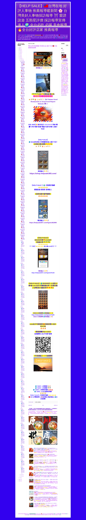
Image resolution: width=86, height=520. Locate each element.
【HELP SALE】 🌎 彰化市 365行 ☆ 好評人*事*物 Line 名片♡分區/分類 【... (22, 411)
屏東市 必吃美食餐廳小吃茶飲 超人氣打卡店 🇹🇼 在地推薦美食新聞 (22, 231)
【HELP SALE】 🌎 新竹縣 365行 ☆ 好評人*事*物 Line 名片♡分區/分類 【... (22, 360)
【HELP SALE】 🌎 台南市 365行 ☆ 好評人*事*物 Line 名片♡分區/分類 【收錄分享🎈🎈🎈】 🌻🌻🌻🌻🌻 (45, 504)
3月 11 (21, 476)
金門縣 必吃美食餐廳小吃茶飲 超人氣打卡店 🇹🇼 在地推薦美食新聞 (22, 74)
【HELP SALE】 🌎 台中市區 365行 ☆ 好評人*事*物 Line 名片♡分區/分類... (22, 390)
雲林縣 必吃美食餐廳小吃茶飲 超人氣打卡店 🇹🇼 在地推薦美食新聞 (22, 203)
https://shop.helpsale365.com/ (43, 173)
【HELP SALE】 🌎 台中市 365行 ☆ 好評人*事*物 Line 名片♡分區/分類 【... (22, 382)
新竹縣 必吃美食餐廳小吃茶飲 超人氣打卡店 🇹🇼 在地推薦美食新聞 (22, 147)
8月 (20, 53)
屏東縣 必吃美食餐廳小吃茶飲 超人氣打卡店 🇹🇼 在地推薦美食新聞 (22, 237)
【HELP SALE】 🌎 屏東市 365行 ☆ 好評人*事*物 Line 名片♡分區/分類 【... (22, 462)
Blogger (60, 514)
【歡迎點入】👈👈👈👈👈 (43, 68)
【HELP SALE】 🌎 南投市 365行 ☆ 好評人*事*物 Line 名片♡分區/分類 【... (22, 397)
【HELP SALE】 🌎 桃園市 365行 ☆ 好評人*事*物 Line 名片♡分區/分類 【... (22, 339)
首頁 (43, 405)
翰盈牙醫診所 (36, 491)
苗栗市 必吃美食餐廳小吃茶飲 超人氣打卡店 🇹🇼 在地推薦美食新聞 (22, 164)
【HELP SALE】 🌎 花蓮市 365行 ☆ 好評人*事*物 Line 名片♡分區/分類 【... (22, 288)
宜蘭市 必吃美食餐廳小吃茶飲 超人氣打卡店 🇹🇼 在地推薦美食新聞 (22, 108)
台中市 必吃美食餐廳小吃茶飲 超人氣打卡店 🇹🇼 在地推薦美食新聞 (22, 170)
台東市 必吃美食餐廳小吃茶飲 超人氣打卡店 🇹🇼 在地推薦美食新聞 (22, 86)
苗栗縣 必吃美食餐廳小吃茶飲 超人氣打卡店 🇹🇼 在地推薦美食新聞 (22, 158)
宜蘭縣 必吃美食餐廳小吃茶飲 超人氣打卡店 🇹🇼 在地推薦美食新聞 (22, 114)
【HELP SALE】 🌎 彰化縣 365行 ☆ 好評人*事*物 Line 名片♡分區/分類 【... (22, 419)
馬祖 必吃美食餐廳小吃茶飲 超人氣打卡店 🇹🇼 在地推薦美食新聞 (22, 63)
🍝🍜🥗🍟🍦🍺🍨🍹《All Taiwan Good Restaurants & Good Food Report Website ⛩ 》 (43, 102)
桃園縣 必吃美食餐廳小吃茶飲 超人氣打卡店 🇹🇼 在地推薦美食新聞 (22, 142)
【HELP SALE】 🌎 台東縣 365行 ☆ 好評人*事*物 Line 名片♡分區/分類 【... (22, 280)
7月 (20, 55)
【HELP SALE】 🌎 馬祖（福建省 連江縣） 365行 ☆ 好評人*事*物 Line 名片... (22, 244)
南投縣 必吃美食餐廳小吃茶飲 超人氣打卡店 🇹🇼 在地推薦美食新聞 (22, 186)
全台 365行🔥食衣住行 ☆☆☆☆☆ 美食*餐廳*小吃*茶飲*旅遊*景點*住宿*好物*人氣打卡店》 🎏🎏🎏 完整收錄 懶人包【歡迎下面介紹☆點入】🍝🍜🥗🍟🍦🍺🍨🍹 (46, 467)
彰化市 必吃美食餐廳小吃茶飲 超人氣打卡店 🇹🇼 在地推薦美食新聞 (22, 192)
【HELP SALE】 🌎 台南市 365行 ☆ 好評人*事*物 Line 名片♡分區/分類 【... (22, 448)
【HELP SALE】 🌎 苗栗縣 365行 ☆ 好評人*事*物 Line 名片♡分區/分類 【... (22, 375)
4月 (20, 56)
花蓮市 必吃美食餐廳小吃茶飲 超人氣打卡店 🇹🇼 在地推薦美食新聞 (22, 97)
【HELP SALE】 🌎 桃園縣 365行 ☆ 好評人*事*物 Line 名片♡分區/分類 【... (22, 346)
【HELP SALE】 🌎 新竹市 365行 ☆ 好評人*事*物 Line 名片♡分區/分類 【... (22, 353)
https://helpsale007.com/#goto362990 (43, 222)
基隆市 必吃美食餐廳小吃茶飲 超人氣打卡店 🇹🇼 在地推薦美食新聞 (22, 119)
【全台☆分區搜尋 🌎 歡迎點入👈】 (43, 316)
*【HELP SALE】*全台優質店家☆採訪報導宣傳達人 (65, 60)
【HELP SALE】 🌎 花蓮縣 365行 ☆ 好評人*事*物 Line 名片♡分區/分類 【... (22, 295)
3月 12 (21, 474)
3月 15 (21, 60)
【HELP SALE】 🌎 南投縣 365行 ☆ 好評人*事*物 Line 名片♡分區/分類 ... (22, 404)
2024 (20, 47)
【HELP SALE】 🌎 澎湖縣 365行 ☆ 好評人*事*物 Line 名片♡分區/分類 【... (22, 251)
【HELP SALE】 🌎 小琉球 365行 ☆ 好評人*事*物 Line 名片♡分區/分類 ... (22, 266)
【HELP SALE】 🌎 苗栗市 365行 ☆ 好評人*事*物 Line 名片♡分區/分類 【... (22, 368)
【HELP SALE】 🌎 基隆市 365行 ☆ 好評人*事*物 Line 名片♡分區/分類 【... (22, 317)
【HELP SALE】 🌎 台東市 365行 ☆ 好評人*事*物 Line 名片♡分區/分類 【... (22, 273)
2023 (20, 48)
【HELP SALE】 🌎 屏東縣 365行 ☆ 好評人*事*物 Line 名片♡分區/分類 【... (22, 470)
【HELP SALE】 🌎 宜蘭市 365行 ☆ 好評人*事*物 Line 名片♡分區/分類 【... (22, 302)
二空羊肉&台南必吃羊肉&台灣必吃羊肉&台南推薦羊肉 (42, 485)
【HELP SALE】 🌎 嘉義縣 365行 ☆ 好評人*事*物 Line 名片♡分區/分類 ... (22, 441)
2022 (20, 49)
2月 (20, 477)
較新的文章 (30, 405)
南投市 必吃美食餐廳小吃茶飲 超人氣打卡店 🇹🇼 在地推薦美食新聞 (22, 181)
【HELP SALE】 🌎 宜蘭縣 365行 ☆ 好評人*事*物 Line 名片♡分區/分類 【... (22, 310)
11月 (20, 52)
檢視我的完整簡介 (64, 95)
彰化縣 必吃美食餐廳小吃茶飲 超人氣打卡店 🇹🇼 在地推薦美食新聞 (22, 198)
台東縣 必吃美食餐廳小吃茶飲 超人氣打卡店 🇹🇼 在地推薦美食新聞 (22, 91)
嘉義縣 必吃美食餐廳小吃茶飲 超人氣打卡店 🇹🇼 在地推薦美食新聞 (22, 209)
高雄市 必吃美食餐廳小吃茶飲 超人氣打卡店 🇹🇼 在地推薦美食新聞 (22, 225)
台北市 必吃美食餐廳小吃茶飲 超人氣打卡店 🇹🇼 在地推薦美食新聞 (22, 130)
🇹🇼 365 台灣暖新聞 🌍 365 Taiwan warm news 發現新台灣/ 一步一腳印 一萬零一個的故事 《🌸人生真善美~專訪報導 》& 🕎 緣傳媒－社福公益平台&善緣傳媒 (46, 473)
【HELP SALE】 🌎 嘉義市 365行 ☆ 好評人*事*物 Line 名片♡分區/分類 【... (22, 433)
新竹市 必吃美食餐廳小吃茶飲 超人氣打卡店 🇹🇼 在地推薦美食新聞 (22, 153)
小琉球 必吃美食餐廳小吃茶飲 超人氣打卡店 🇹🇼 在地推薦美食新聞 (22, 80)
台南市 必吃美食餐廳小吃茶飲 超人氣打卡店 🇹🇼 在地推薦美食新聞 (44, 454)
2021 (20, 479)
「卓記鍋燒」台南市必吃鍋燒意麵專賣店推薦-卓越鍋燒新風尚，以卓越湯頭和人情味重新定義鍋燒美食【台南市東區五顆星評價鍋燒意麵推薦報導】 (45, 497)
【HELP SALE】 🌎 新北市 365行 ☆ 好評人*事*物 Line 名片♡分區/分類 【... (22, 331)
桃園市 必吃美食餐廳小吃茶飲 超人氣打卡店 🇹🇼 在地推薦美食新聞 (22, 136)
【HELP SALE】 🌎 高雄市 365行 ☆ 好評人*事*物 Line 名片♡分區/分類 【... (22, 455)
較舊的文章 (55, 405)
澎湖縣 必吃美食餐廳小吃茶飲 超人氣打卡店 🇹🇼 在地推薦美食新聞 (22, 69)
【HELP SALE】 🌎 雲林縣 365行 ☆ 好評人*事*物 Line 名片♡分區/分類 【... (22, 426)
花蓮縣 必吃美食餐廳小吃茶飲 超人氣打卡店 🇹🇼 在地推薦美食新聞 (22, 102)
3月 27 (21, 59)
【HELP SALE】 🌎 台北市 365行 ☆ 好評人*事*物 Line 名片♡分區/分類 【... (22, 324)
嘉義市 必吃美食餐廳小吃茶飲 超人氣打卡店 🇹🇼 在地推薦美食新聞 (22, 214)
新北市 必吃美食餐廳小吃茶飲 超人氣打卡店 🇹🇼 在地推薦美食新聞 (22, 125)
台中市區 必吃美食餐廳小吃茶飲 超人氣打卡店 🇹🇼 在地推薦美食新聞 (22, 175)
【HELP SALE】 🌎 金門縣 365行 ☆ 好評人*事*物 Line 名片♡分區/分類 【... (22, 259)
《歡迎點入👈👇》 (43, 271)
